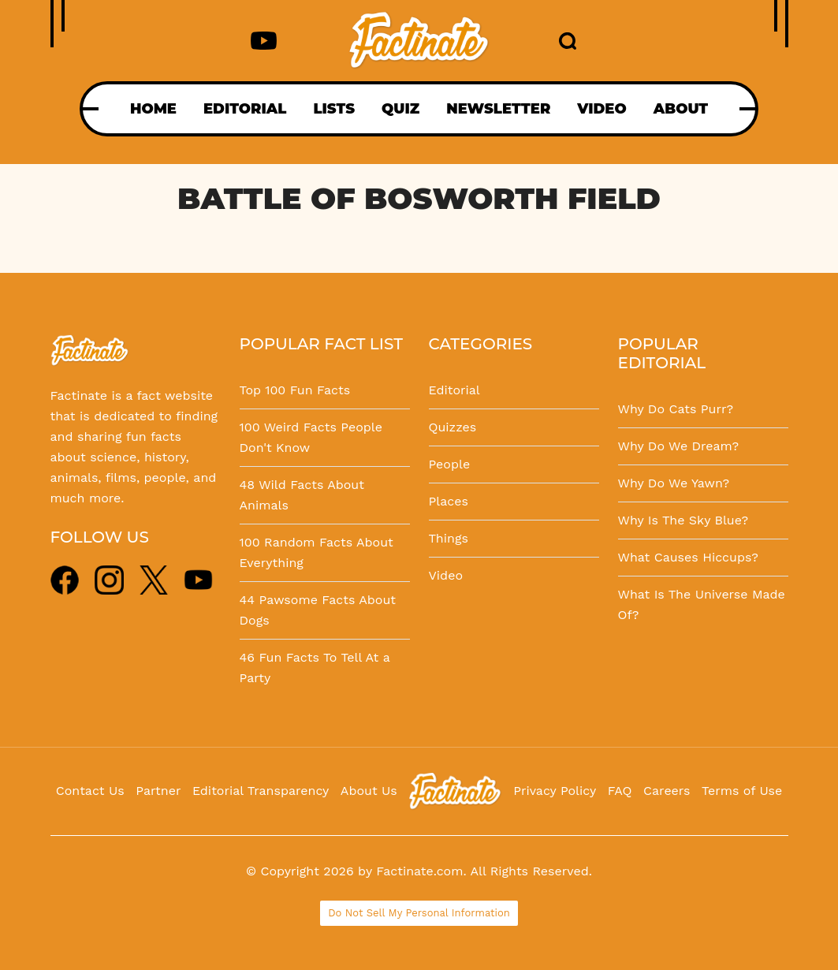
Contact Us (90, 790)
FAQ (620, 790)
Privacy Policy (554, 790)
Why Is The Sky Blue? (683, 520)
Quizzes (453, 427)
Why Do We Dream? (678, 445)
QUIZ (400, 109)
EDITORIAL (244, 109)
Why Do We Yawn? (674, 483)
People (450, 464)
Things (448, 538)
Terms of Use (742, 790)
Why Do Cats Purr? (676, 408)
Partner (158, 790)
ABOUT (681, 109)
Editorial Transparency (260, 790)
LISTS (334, 109)
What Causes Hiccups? (688, 557)
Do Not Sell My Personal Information (419, 913)
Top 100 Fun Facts (295, 389)
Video (446, 575)
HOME (153, 109)
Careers (666, 790)
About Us (369, 790)
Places (448, 501)
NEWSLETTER (498, 109)
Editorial (454, 389)
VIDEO (601, 109)
